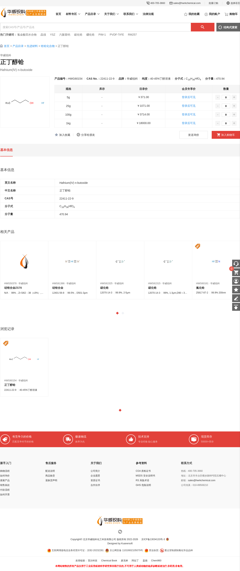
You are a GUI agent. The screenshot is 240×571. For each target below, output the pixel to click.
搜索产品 (5, 480)
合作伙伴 (95, 485)
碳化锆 (78, 34)
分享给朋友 (88, 134)
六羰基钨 (64, 34)
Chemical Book (109, 560)
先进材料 (32, 46)
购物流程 (5, 471)
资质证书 (95, 480)
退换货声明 (51, 480)
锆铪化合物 (48, 46)
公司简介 (95, 471)
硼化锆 (90, 34)
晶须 (43, 34)
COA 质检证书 (143, 471)
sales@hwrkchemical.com (187, 3)
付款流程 (5, 489)
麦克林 (124, 560)
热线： (184, 471)
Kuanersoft (127, 543)
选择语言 (233, 3)
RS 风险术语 (142, 480)
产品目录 (18, 46)
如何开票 (5, 494)
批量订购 (213, 3)
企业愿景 (95, 475)
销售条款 (5, 485)
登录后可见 (189, 97)
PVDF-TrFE (117, 34)
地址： (184, 475)
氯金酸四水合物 (27, 34)
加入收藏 (64, 134)
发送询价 (193, 134)
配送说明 (50, 471)
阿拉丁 (135, 560)
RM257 (132, 34)
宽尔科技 (92, 560)
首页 (6, 46)
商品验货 (50, 475)
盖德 (145, 560)
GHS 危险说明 (143, 485)
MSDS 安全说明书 (145, 475)
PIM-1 (102, 34)
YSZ (52, 34)
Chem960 (156, 560)
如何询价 (5, 475)
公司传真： (187, 485)
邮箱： (184, 480)
